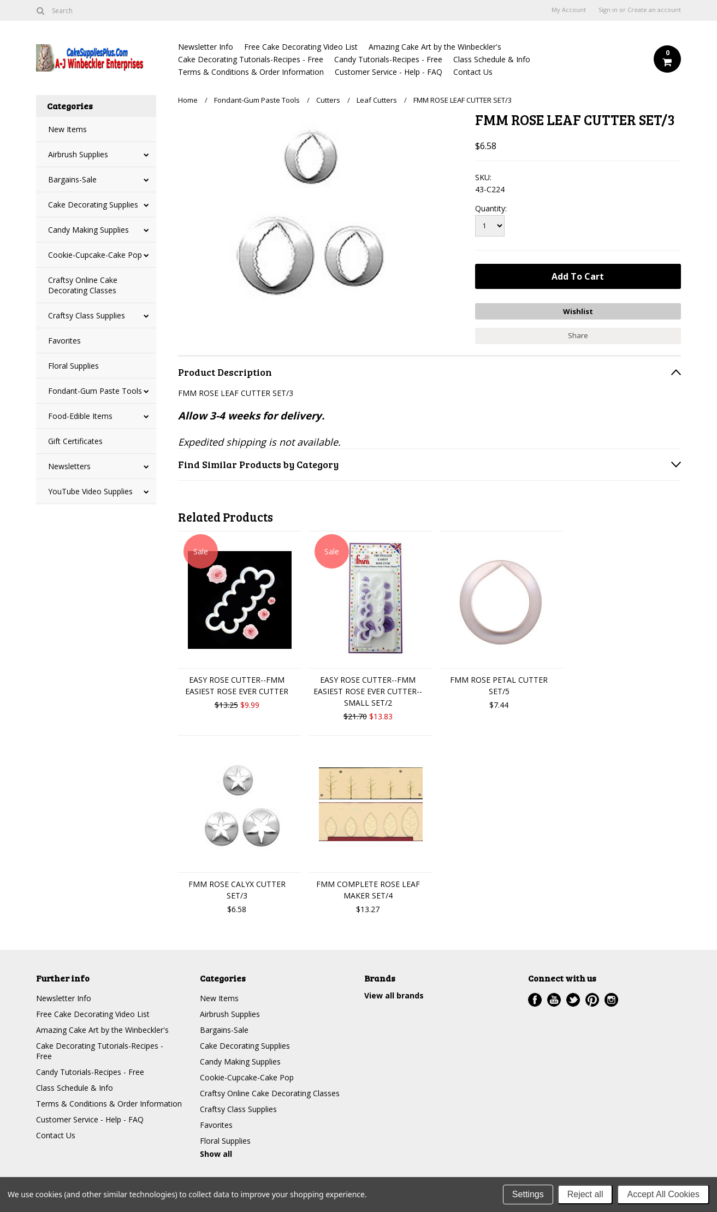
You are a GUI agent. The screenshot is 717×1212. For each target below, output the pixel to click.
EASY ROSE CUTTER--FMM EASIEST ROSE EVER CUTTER (236, 685)
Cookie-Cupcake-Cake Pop (95, 255)
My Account (569, 10)
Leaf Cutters (377, 100)
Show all (216, 1154)
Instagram (611, 1000)
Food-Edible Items (80, 416)
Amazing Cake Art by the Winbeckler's (435, 47)
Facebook (535, 1000)
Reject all (585, 1194)
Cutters (328, 100)
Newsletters (69, 466)
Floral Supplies (73, 365)
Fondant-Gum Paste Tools (95, 391)
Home (188, 100)
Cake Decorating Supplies (93, 204)
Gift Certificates (75, 441)
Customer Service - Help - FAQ (388, 72)
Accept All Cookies (663, 1194)
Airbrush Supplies (78, 154)
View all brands (394, 995)
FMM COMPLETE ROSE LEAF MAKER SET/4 (368, 890)
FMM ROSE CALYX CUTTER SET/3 (237, 890)
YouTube (554, 1000)
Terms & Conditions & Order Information (251, 72)
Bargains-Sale (72, 179)
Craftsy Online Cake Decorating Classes (82, 285)
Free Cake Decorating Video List (301, 47)
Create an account (654, 10)
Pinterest (592, 1000)
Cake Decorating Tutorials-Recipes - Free (250, 59)
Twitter (573, 1000)
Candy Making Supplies (88, 229)
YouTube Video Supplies (90, 491)
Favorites (64, 340)
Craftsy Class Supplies (86, 315)
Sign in (608, 10)
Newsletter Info (205, 47)
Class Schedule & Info (491, 59)
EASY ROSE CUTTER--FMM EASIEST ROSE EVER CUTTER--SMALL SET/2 (367, 691)
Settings (528, 1194)
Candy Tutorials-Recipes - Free (388, 59)
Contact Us (473, 72)
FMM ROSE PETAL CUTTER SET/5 (499, 685)
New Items (67, 129)
